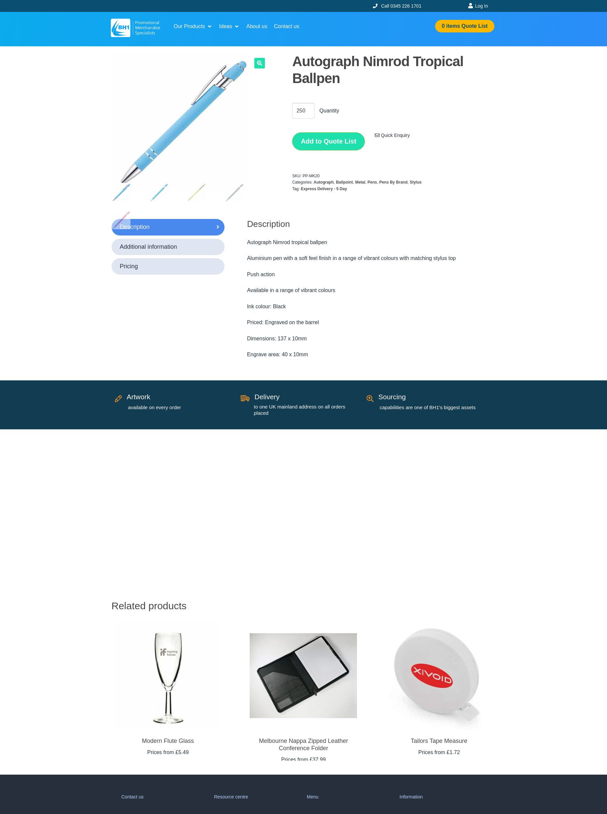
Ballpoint (344, 182)
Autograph (324, 182)
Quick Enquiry (392, 135)
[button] (193, 26)
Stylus (416, 182)
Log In (481, 6)
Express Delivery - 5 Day (324, 189)
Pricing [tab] (129, 266)
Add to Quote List (328, 141)
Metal (360, 182)
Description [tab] (135, 227)
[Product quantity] (303, 111)
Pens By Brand (393, 182)
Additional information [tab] (148, 246)
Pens (372, 182)
